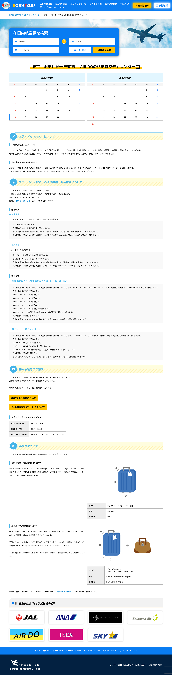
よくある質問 (96, 3)
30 (58, 117)
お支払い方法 (61, 3)
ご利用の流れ (46, 3)
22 (47, 110)
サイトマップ (131, 650)
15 (47, 103)
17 (69, 103)
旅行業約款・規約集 (74, 650)
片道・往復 (81, 50)
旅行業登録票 (58, 650)
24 (69, 110)
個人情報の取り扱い (92, 650)
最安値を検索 (104, 50)
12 (15, 103)
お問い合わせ (111, 3)
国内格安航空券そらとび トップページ (24, 15)
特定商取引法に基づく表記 (113, 650)
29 (47, 117)
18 (79, 103)
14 (36, 103)
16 (58, 103)
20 (25, 110)
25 (79, 110)
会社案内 (46, 650)
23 (58, 110)
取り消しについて (78, 3)
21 (36, 110)
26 (15, 117)
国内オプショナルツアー (52, 7)
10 (69, 96)
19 (15, 110)
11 (79, 96)
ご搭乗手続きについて (23, 398)
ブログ (124, 3)
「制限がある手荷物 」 (65, 591)
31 (93, 124)
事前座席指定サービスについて (28, 407)
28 (36, 117)
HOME (37, 650)
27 (25, 117)
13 (25, 103)
